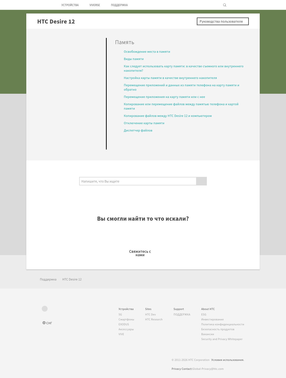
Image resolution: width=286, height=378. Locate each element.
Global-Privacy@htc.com (208, 368)
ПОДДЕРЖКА (125, 5)
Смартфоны (119, 319)
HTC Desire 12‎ (75, 279)
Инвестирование (211, 319)
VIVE (114, 334)
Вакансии (206, 334)
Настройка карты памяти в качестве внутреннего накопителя (174, 77)
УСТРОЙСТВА (71, 5)
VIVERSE (98, 5)
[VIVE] (239, 5)
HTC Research (148, 319)
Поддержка (49, 279)
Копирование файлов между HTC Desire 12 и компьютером (171, 115)
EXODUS (117, 324)
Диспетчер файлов (139, 130)
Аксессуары (119, 329)
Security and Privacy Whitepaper (222, 339)
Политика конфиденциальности (222, 324)
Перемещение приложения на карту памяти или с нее (168, 96)
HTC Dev (145, 314)
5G (113, 314)
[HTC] (46, 5)
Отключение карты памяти (146, 123)
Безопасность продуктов (217, 329)
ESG (203, 314)
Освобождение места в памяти (149, 51)
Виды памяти (135, 58)
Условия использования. (227, 359)
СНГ (49, 323)
